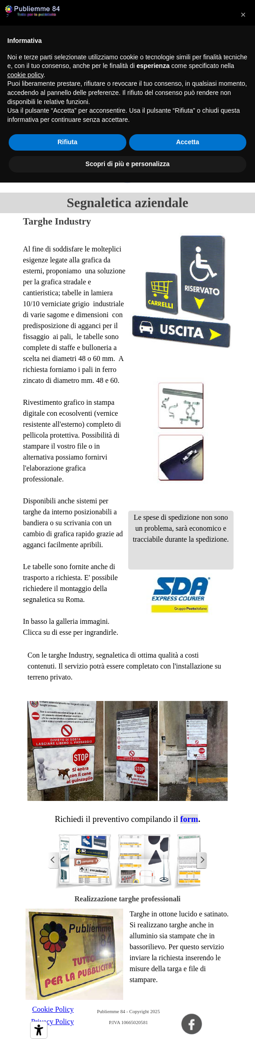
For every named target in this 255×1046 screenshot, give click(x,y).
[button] (84, 860)
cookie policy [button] (25, 74)
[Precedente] (53, 860)
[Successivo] (201, 860)
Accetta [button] (187, 142)
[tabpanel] (74, 435)
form (189, 819)
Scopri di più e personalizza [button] (127, 163)
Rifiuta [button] (67, 142)
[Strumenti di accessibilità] (38, 1030)
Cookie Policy (52, 1009)
